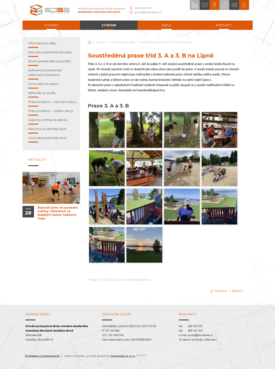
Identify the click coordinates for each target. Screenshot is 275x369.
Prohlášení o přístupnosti (42, 356)
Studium (101, 42)
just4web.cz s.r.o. (123, 356)
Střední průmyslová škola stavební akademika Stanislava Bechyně (90, 42)
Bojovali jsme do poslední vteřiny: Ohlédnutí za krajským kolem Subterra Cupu (58, 213)
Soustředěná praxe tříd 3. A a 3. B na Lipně (165, 42)
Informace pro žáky (123, 42)
